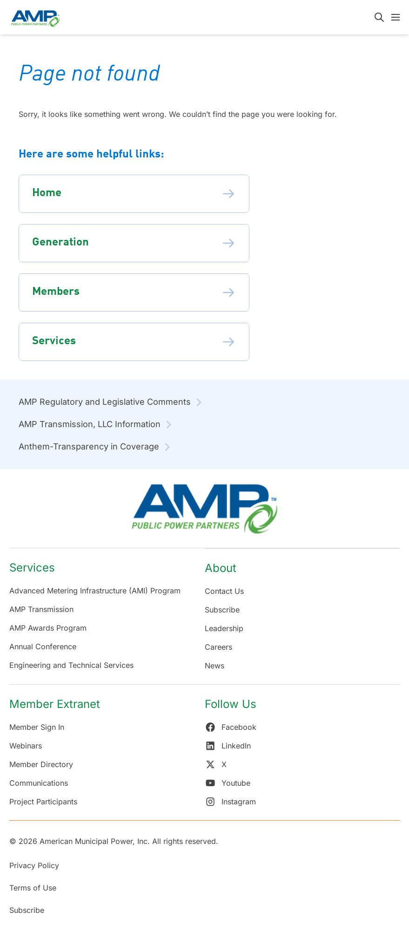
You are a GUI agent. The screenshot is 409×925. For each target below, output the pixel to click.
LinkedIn (228, 745)
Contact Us (224, 591)
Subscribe (222, 609)
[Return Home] (204, 513)
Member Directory (41, 764)
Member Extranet (54, 704)
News (214, 665)
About (220, 568)
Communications (38, 783)
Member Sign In (36, 727)
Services (32, 567)
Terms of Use (32, 887)
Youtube (227, 783)
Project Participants (43, 801)
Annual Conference (42, 646)
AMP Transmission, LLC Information (90, 424)
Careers (218, 647)
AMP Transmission (41, 609)
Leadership (224, 628)
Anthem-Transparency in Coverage (89, 446)
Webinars (25, 745)
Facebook (230, 727)
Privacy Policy (34, 865)
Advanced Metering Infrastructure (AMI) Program (95, 590)
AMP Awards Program (48, 628)
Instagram (230, 801)
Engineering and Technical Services (71, 665)
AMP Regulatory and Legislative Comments (105, 402)
